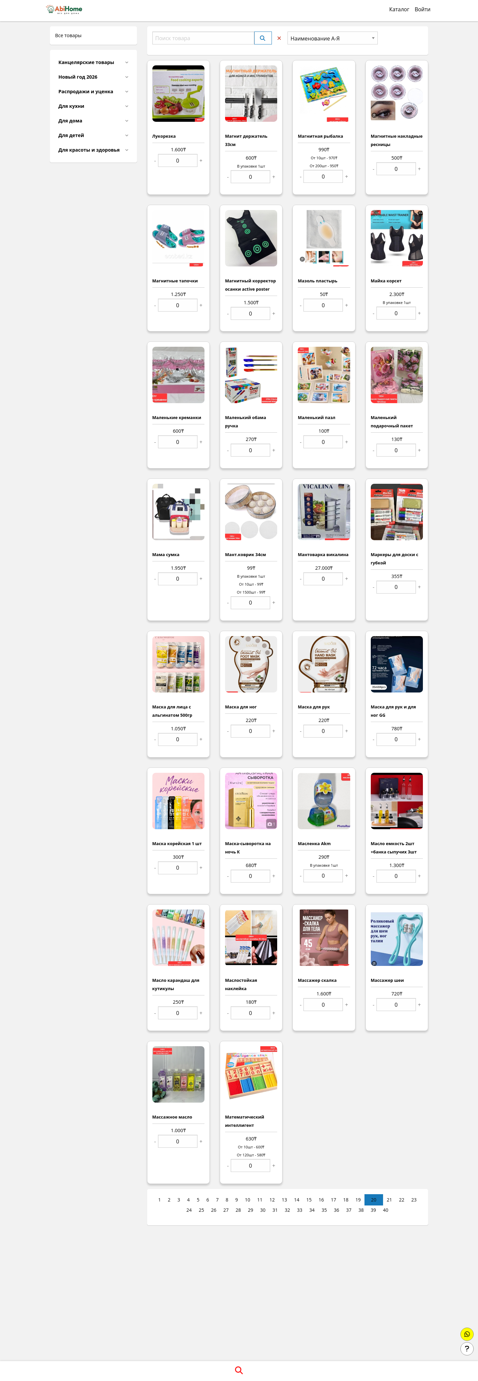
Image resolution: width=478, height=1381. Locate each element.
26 (213, 1210)
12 (272, 1200)
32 (287, 1210)
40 (385, 1210)
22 (401, 1200)
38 (361, 1210)
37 (349, 1210)
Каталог (399, 9)
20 (373, 1200)
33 (299, 1210)
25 (201, 1210)
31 (275, 1210)
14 (296, 1200)
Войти (423, 9)
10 (247, 1200)
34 (312, 1210)
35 (324, 1210)
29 (250, 1210)
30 (263, 1210)
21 (389, 1200)
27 (226, 1210)
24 (189, 1210)
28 (238, 1210)
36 (336, 1210)
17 (333, 1200)
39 (373, 1210)
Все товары (68, 35)
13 (284, 1200)
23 (414, 1200)
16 (321, 1200)
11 (260, 1200)
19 (358, 1200)
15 (309, 1200)
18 (346, 1200)
